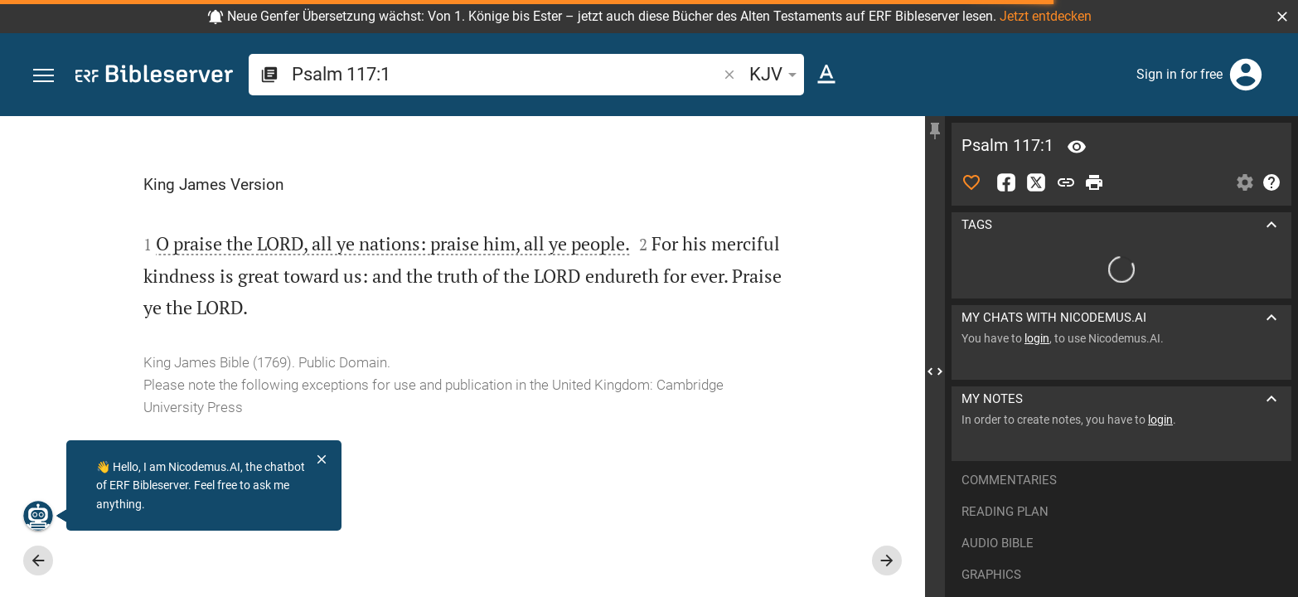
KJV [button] (775, 74)
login (1036, 338)
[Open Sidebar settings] (1245, 182)
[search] (506, 74)
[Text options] (826, 75)
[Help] (1271, 182)
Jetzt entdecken (1046, 16)
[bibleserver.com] (154, 77)
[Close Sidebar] (935, 371)
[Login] (1246, 75)
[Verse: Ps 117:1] (1076, 146)
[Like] (971, 182)
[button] (1282, 16)
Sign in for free (1179, 74)
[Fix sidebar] (935, 131)
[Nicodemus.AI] (38, 516)
